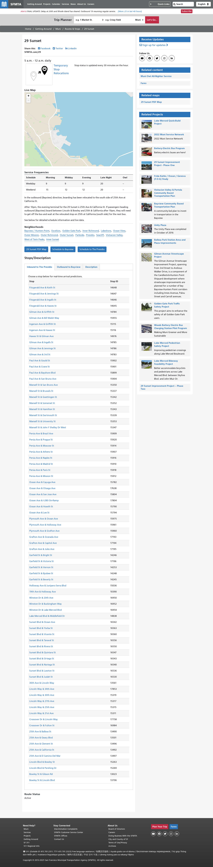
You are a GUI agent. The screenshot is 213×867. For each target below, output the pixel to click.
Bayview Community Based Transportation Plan (169, 205)
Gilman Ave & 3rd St (39, 354)
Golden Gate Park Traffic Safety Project (167, 305)
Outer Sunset (66, 235)
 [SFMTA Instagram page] (164, 58)
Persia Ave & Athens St (41, 451)
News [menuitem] (73, 4)
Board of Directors (116, 829)
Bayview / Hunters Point (36, 230)
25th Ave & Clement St (41, 743)
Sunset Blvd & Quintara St (42, 652)
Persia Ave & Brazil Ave (41, 433)
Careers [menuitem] (90, 4)
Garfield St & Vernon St (41, 567)
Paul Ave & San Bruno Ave (42, 379)
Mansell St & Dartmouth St (43, 415)
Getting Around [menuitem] (34, 4)
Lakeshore (106, 230)
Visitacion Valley (114, 235)
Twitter (59, 48)
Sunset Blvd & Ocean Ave (42, 622)
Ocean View (119, 230)
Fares (143, 83)
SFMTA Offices (60, 836)
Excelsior (55, 230)
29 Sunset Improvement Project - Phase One (167, 164)
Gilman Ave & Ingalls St (41, 342)
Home (28, 29)
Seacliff (100, 235)
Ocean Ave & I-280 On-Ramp (44, 500)
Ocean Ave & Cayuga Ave (42, 482)
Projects (27, 836)
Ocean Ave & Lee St (39, 512)
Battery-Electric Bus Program (169, 148)
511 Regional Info (31, 846)
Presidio (90, 235)
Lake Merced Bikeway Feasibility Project (166, 362)
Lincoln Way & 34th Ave (41, 689)
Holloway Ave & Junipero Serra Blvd (47, 585)
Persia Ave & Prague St (41, 439)
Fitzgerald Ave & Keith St (42, 287)
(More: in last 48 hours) (130, 11)
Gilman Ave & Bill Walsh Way (44, 318)
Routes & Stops (72, 29)
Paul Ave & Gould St (39, 360)
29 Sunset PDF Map (36, 249)
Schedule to (63, 249)
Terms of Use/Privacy (117, 842)
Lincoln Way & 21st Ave (41, 713)
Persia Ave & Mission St (41, 476)
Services (27, 832)
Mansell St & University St (42, 421)
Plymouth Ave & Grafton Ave (44, 531)
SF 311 (27, 842)
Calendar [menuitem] (56, 4)
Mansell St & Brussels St (41, 391)
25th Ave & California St (41, 749)
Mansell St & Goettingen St (43, 397)
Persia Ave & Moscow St (41, 445)
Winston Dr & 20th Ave (41, 597)
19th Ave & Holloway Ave (42, 591)
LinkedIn (72, 48)
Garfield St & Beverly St (41, 579)
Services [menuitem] (65, 4)
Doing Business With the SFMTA (122, 836)
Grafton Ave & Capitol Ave (43, 543)
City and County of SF (118, 839)
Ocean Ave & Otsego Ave (42, 488)
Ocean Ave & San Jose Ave (42, 494)
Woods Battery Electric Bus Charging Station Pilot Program (170, 327)
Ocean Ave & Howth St (41, 506)
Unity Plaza (160, 225)
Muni (58, 29)
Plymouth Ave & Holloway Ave (45, 524)
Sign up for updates (154, 45)
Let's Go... (152, 19)
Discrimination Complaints (65, 829)
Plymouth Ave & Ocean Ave (43, 518)
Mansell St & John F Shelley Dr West (47, 427)
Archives (112, 846)
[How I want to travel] (139, 19)
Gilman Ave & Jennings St (42, 348)
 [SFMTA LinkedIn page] (172, 58)
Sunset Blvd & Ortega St (41, 658)
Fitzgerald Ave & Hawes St (43, 306)
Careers (111, 832)
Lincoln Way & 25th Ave (41, 707)
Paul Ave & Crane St (39, 366)
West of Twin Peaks (34, 239)
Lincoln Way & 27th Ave (41, 701)
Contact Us (59, 839)
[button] (203, 4)
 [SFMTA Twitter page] (157, 58)
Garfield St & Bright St (40, 555)
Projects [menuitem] (46, 4)
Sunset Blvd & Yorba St (41, 628)
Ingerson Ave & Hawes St (42, 330)
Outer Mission (31, 235)
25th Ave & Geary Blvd (41, 737)
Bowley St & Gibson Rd (41, 774)
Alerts (23, 11)
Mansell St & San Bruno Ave (43, 385)
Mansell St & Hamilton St (42, 409)
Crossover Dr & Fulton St (41, 725)
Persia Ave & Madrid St (41, 464)
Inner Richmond (91, 230)
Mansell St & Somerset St (42, 403)
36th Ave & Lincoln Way (41, 683)
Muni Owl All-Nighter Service (156, 76)
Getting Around (43, 29)
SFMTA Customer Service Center (68, 832)
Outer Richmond (49, 235)
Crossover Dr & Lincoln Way (43, 719)
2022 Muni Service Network (169, 134)
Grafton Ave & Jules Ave (41, 549)
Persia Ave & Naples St (40, 458)
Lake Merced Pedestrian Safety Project (167, 344)
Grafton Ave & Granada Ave (43, 537)
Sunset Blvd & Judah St (41, 677)
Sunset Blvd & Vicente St (41, 634)
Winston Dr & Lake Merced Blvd (45, 610)
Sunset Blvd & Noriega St (42, 664)
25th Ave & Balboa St (40, 731)
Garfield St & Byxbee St (41, 573)
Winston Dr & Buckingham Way (45, 604)
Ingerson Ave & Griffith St (42, 324)
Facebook (45, 48)
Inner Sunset (52, 239)
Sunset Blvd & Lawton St (41, 670)
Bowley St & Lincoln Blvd (42, 780)
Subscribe (187, 11)
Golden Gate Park (71, 230)
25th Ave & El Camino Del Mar (44, 756)
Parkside (79, 235)
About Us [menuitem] (81, 4)
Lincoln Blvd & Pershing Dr (43, 768)
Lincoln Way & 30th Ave (41, 695)
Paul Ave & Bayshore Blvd (42, 372)
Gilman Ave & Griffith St (41, 312)
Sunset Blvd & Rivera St (41, 646)
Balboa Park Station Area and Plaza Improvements (169, 241)
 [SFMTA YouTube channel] (142, 58)
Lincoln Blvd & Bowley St (42, 762)
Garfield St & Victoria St (41, 561)
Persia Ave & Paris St (39, 470)
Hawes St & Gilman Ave (41, 336)
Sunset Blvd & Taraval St (41, 640)
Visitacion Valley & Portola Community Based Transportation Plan (168, 192)
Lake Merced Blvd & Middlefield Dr (47, 616)
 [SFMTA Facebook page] (149, 58)
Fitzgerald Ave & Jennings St (44, 293)
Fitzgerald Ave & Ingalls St (42, 299)
